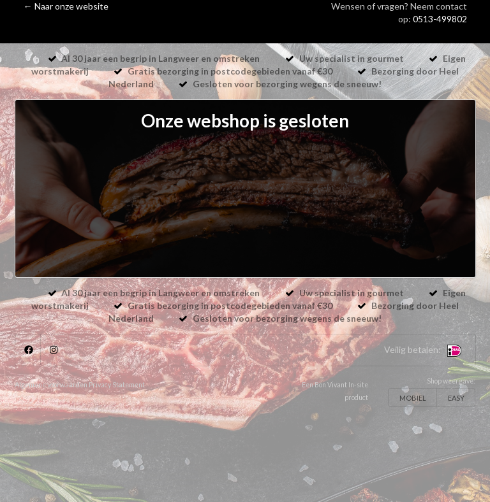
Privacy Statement (117, 385)
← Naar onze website (66, 6)
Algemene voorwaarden (51, 385)
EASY (456, 398)
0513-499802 (440, 18)
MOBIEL (412, 398)
